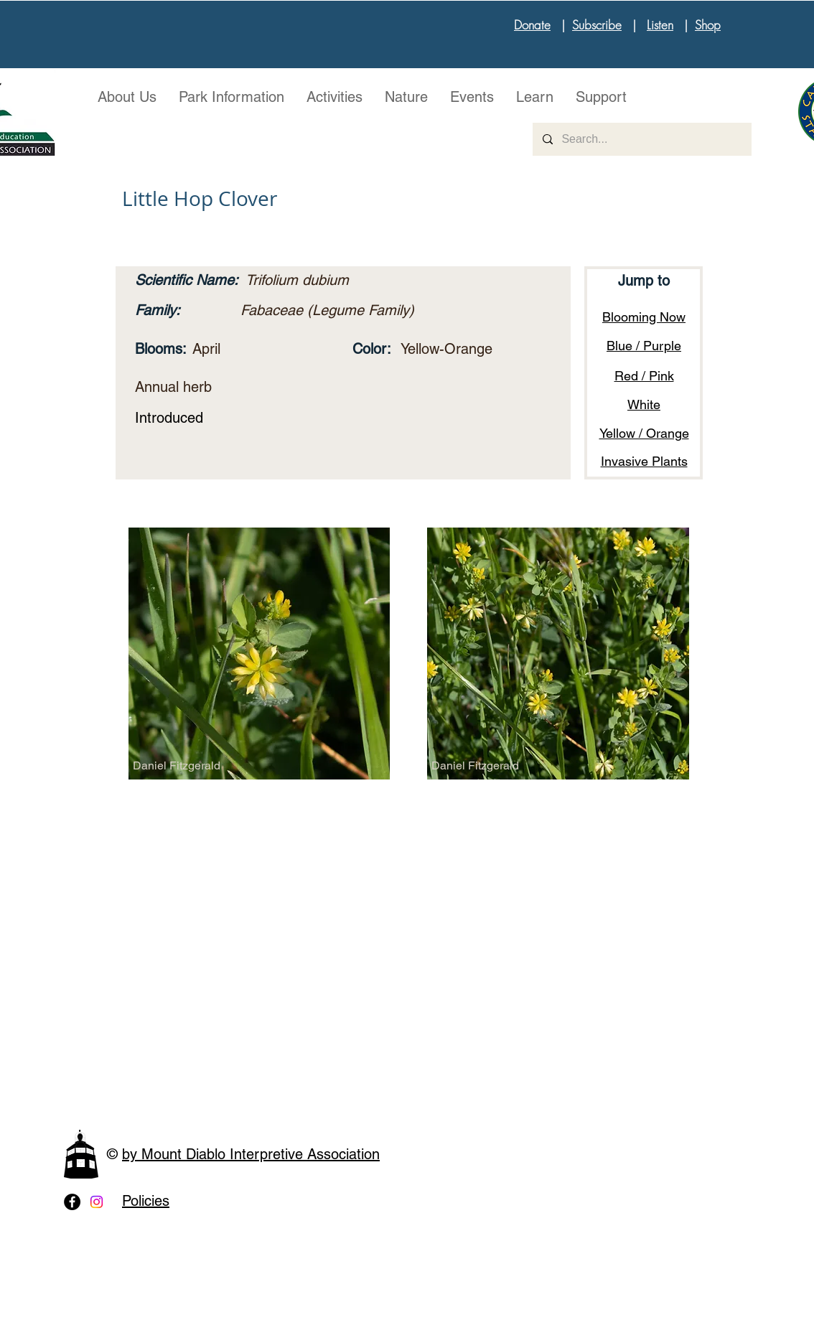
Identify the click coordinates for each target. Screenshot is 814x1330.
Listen (660, 25)
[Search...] (641, 139)
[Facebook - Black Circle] (72, 1202)
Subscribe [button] (597, 25)
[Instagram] (96, 1202)
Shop (708, 25)
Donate (532, 25)
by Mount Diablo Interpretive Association (251, 1154)
